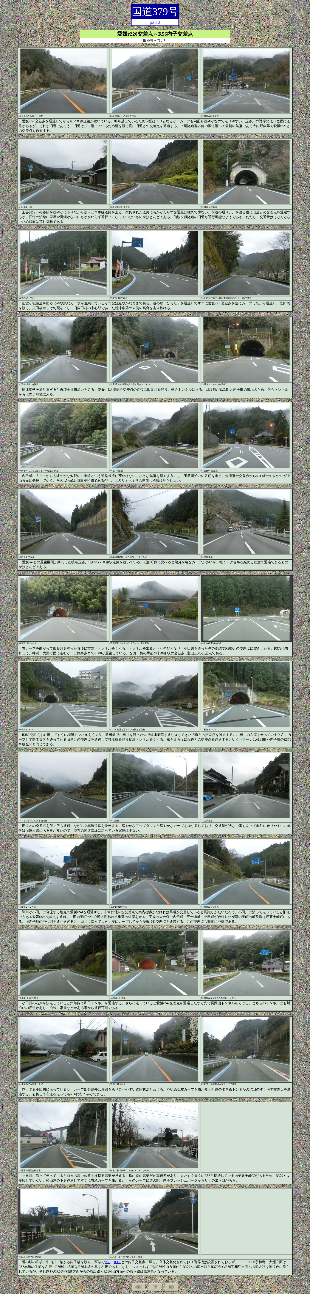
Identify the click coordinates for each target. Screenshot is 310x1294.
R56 (107, 1262)
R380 (117, 1262)
